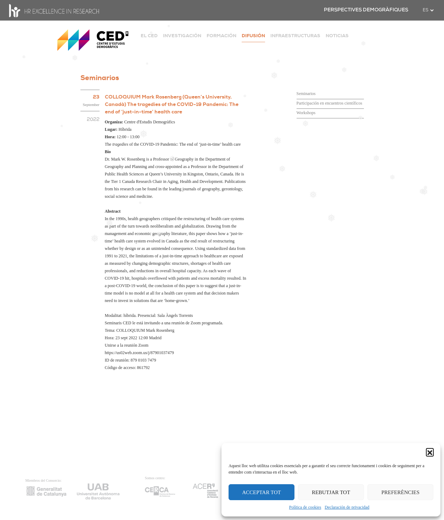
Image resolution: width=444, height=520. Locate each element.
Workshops (306, 112)
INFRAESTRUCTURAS (295, 36)
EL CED (149, 36)
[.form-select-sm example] (428, 10)
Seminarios (306, 93)
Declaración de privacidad (347, 507)
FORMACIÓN (221, 36)
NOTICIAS (337, 36)
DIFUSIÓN (253, 36)
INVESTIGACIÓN (182, 36)
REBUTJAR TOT (331, 492)
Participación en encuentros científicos (329, 103)
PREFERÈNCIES (400, 492)
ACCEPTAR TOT (261, 492)
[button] (429, 451)
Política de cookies (305, 507)
